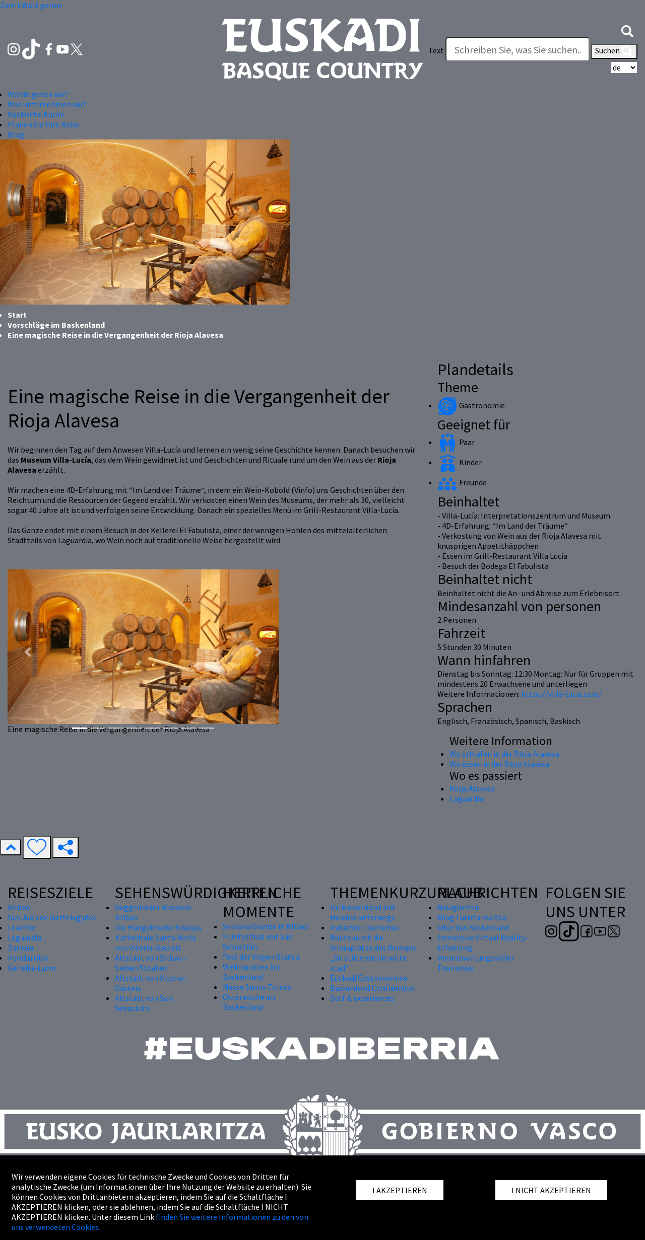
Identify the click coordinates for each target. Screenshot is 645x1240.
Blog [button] (16, 134)
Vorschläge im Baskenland (56, 325)
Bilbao (19, 907)
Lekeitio (22, 927)
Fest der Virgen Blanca (261, 957)
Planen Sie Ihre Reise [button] (44, 124)
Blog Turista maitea (471, 917)
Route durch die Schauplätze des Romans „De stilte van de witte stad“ (373, 952)
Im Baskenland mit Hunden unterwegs (363, 912)
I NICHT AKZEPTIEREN (551, 1190)
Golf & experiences (362, 998)
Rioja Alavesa (472, 788)
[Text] (517, 49)
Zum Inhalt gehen (31, 5)
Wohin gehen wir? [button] (38, 94)
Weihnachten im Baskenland (251, 972)
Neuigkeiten (458, 907)
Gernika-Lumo (32, 968)
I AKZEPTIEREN (399, 1190)
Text (436, 50)
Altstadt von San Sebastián (143, 1003)
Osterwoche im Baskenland (249, 1002)
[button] (627, 30)
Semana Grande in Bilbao (266, 926)
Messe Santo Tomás (257, 987)
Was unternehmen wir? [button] (47, 104)
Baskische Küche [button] (36, 114)
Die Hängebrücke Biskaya (158, 927)
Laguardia (466, 798)
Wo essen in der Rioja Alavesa (499, 764)
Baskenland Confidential (372, 988)
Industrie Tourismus (364, 927)
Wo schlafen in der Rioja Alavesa (504, 754)
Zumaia (20, 947)
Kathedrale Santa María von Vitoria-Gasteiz (155, 942)
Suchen (614, 51)
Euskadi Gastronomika (369, 978)
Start (17, 315)
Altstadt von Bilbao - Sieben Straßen (151, 963)
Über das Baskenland (473, 927)
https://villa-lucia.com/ (561, 694)
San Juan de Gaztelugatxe (52, 917)
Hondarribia (28, 958)
